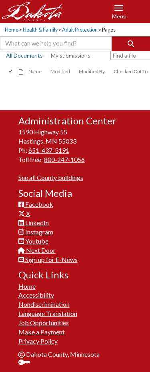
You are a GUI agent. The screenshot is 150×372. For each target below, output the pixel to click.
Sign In (27, 363)
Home (11, 30)
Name (35, 71)
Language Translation (47, 313)
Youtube (33, 241)
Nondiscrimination (44, 304)
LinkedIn (33, 222)
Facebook (35, 204)
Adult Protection (80, 30)
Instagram (35, 232)
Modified (60, 71)
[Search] (131, 43)
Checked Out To (131, 71)
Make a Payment (41, 332)
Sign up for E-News (48, 259)
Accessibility (36, 295)
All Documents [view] (24, 55)
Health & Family (40, 30)
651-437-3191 (48, 150)
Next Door (37, 250)
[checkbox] (11, 71)
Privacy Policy (38, 341)
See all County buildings (50, 177)
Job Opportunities (43, 322)
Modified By (92, 71)
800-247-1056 (64, 159)
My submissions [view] (70, 55)
